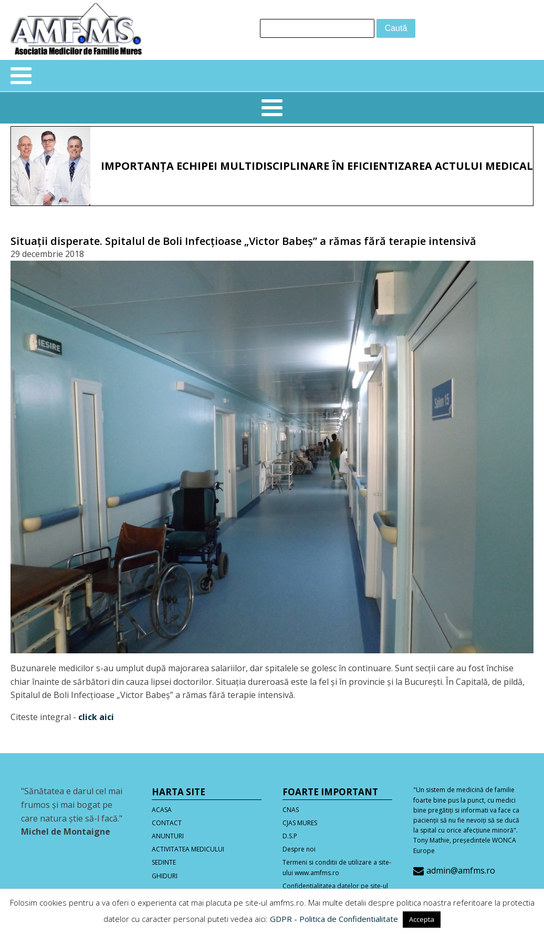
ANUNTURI (168, 836)
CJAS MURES (300, 822)
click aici (96, 717)
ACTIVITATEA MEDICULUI (188, 849)
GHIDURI (164, 875)
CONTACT (167, 822)
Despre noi (299, 849)
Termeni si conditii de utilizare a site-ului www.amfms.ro (337, 867)
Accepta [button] (421, 919)
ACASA (162, 809)
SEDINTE (164, 862)
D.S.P (290, 836)
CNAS (291, 809)
